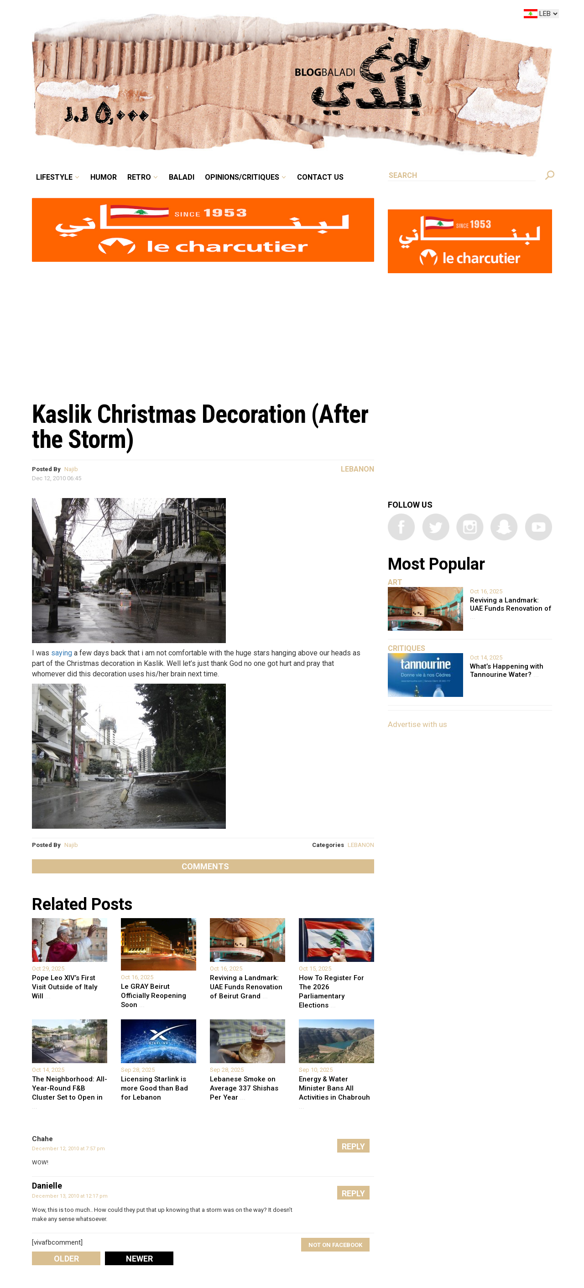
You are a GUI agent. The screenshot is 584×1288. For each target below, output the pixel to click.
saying (61, 653)
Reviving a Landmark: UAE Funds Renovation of (511, 608)
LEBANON (361, 844)
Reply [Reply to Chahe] (353, 1146)
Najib (71, 469)
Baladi (181, 177)
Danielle (47, 1185)
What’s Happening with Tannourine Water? (506, 670)
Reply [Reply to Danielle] (353, 1193)
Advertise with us (417, 724)
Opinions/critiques (242, 177)
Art (395, 582)
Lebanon (357, 469)
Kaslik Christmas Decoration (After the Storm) (200, 427)
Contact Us (320, 177)
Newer (139, 1258)
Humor (103, 177)
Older (66, 1258)
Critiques (406, 648)
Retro (139, 177)
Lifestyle (54, 177)
